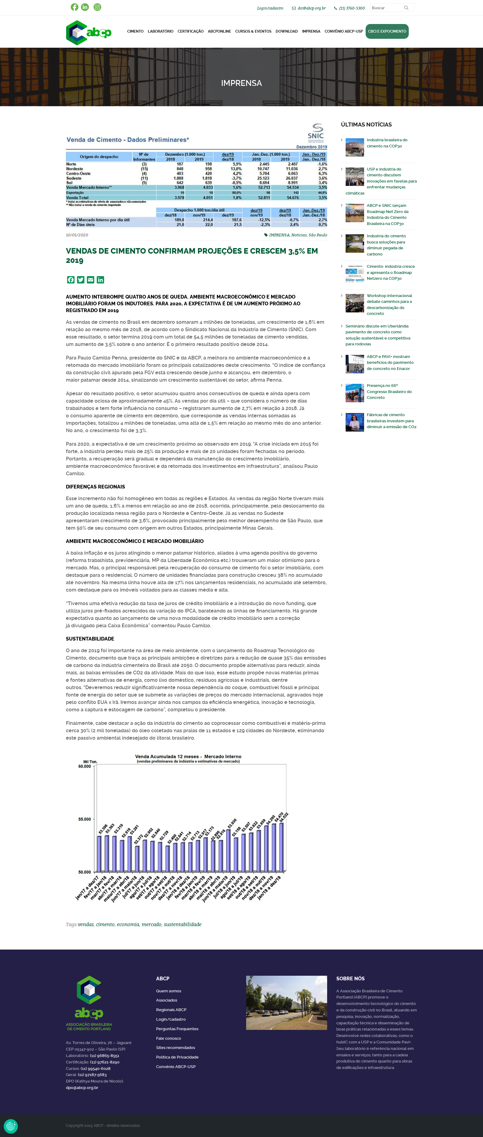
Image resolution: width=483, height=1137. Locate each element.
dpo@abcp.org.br (82, 1087)
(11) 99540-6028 (96, 1068)
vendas (86, 924)
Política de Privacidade (177, 1057)
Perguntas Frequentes (177, 1029)
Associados (166, 1000)
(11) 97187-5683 (92, 1074)
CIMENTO (135, 31)
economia (128, 924)
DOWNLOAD (287, 31)
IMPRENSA (279, 235)
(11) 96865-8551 (104, 1055)
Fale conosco (168, 1038)
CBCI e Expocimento (387, 31)
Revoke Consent (10, 1126)
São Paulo (318, 235)
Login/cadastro (270, 8)
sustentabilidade (182, 924)
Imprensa (311, 31)
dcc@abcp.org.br (312, 8)
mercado (151, 924)
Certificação (191, 31)
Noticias (299, 235)
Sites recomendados (175, 1047)
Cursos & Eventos (253, 31)
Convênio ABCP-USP (344, 31)
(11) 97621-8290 (105, 1062)
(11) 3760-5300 (352, 8)
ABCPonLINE (219, 31)
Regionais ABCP (171, 1009)
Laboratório (160, 31)
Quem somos (168, 991)
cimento (105, 924)
